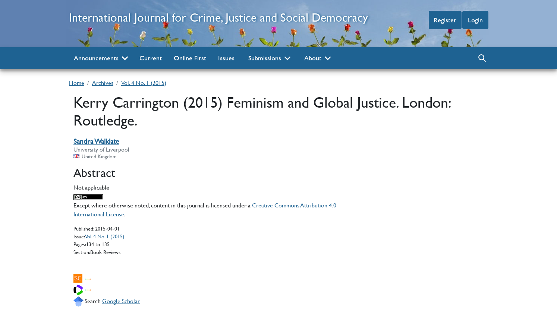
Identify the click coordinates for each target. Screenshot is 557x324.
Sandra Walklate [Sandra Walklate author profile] (96, 141)
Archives (102, 82)
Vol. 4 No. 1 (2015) (143, 82)
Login (475, 20)
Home (76, 82)
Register (445, 20)
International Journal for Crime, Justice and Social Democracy (218, 17)
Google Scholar (121, 300)
